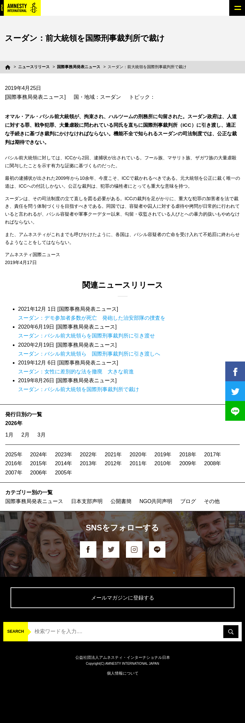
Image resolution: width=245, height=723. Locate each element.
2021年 (113, 454)
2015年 (38, 463)
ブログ (188, 501)
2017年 (212, 454)
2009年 (187, 463)
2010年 (163, 463)
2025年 (13, 454)
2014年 (63, 463)
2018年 (187, 454)
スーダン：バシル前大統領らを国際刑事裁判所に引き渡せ (86, 335)
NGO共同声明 (155, 501)
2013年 (88, 463)
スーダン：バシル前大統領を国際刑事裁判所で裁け (78, 389)
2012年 (113, 463)
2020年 (138, 454)
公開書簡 (121, 501)
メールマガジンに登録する (122, 598)
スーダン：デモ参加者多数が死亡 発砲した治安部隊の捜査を (91, 318)
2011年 (138, 463)
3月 (41, 435)
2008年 (212, 463)
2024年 (38, 454)
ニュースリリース (34, 67)
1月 (9, 435)
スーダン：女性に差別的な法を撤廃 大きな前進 (76, 371)
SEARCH (15, 631)
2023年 (63, 454)
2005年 (63, 472)
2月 (25, 435)
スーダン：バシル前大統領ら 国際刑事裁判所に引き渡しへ (89, 354)
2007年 (13, 472)
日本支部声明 (87, 501)
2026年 (13, 423)
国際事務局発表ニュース (78, 67)
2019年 (163, 454)
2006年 (38, 472)
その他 (212, 501)
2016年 (13, 463)
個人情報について (122, 673)
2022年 (88, 454)
